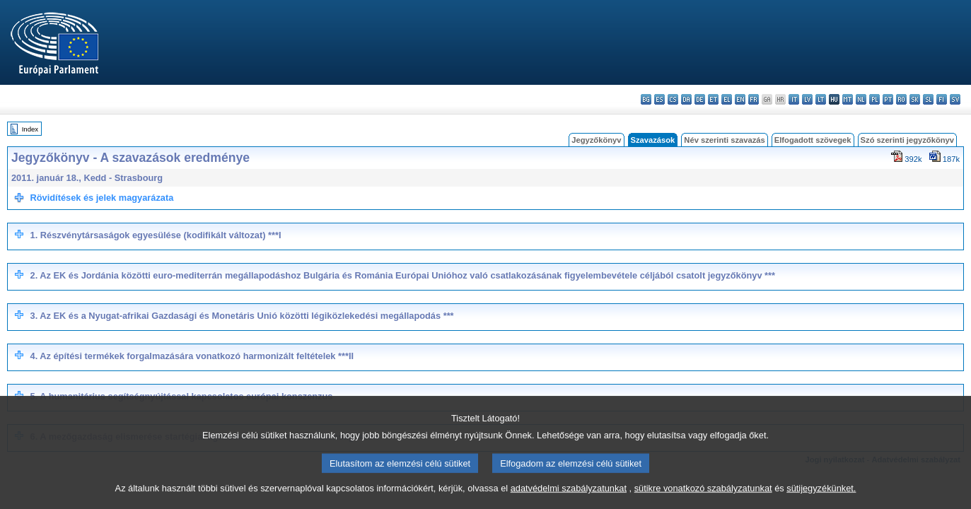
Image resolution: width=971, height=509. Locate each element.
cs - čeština (673, 99)
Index (30, 129)
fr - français (753, 99)
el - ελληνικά (726, 99)
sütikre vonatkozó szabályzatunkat (703, 496)
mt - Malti (847, 99)
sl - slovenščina (928, 99)
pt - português (888, 99)
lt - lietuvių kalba (820, 99)
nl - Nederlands (861, 99)
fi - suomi (941, 99)
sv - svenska (955, 99)
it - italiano (794, 99)
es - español (659, 99)
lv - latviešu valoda (807, 99)
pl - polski (874, 99)
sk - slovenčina (914, 99)
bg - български (646, 99)
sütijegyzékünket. (821, 496)
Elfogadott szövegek (812, 140)
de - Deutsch (699, 99)
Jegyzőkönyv (596, 140)
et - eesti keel (713, 99)
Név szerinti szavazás (724, 140)
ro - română (901, 99)
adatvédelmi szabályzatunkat (569, 496)
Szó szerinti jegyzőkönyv (907, 140)
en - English (740, 99)
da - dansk (686, 99)
